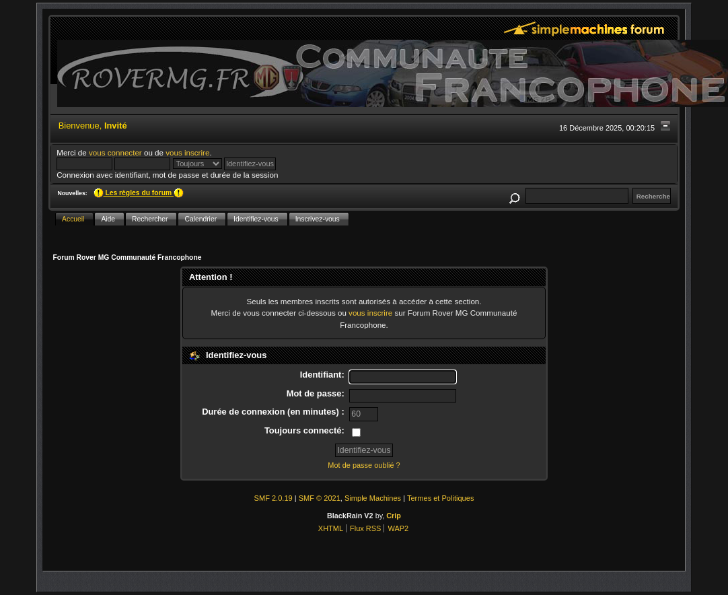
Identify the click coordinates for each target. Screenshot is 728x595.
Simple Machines (372, 498)
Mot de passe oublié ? (364, 465)
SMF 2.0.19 (273, 498)
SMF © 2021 (319, 498)
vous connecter (115, 152)
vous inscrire (187, 152)
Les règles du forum (139, 193)
